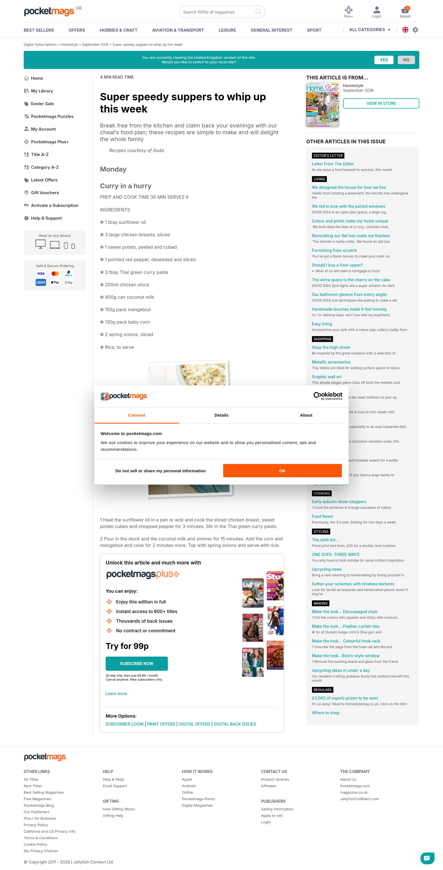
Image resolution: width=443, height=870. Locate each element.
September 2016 (95, 44)
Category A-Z (41, 167)
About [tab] (306, 414)
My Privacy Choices (41, 851)
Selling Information (277, 809)
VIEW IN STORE (381, 103)
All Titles (31, 779)
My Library (38, 91)
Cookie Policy (35, 844)
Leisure (227, 30)
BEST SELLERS (39, 30)
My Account (40, 129)
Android (189, 786)
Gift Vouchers (41, 192)
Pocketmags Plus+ (46, 141)
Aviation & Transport (178, 30)
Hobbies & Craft (119, 30)
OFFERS (77, 30)
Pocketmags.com (355, 786)
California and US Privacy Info (49, 831)
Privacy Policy (36, 825)
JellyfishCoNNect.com (359, 799)
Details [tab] (221, 414)
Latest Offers (41, 180)
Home (33, 78)
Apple (187, 779)
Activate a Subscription (51, 205)
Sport (314, 30)
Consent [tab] (137, 414)
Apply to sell (271, 815)
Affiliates (268, 786)
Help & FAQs (113, 779)
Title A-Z (36, 154)
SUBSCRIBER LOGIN (125, 724)
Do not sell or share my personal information (161, 470)
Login (266, 822)
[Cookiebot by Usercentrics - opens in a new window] (317, 396)
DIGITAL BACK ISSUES (235, 724)
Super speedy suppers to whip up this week (147, 44)
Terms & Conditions (41, 838)
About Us (348, 779)
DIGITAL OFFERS (194, 724)
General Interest (271, 30)
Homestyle (69, 44)
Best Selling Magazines (44, 792)
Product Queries (275, 779)
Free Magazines (37, 799)
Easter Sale (39, 103)
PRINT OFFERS (161, 724)
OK (282, 470)
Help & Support (43, 218)
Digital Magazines (197, 805)
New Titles (33, 786)
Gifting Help (113, 815)
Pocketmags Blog (39, 805)
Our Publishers (36, 812)
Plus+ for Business (40, 818)
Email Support (115, 786)
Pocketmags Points (198, 799)
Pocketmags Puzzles (48, 116)
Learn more (116, 693)
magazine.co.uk (354, 792)
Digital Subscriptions (40, 44)
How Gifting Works (119, 809)
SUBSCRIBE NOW (136, 663)
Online (187, 792)
